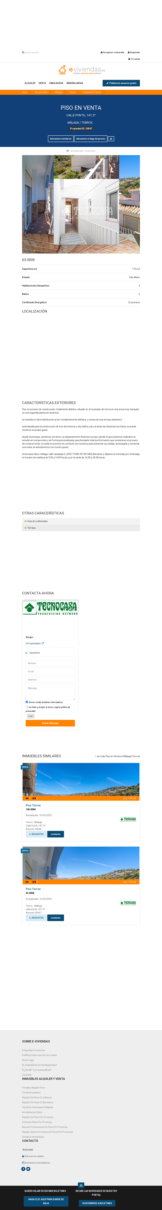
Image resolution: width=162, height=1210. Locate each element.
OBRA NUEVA (56, 83)
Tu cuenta (134, 59)
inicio (24, 92)
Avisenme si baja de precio (90, 138)
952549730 (36, 834)
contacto (56, 834)
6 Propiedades (35, 643)
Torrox (72, 92)
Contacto (27, 1075)
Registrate (134, 52)
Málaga (58, 92)
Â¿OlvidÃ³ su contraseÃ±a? (37, 1070)
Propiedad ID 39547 (92, 92)
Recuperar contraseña (112, 52)
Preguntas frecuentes (33, 1050)
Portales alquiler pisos (33, 1087)
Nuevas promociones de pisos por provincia (44, 1127)
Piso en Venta (41, 92)
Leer (30, 716)
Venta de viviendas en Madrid (37, 1107)
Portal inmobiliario (31, 1092)
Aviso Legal (28, 1060)
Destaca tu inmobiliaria (37, 1162)
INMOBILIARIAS (74, 83)
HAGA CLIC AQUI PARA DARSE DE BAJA (46, 1201)
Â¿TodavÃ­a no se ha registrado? (39, 1065)
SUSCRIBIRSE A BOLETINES (97, 1203)
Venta (25, 767)
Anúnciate (28, 1149)
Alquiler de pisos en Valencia (37, 1097)
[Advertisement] (81, 23)
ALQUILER (30, 83)
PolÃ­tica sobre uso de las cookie (39, 1055)
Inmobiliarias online (32, 1112)
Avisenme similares (61, 138)
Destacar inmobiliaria (33, 1137)
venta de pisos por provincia (37, 1122)
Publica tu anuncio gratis (121, 83)
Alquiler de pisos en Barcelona (37, 1102)
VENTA (42, 83)
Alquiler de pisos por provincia (37, 1117)
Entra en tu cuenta (34, 1156)
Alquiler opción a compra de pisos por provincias (47, 1132)
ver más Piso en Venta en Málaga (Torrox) (117, 756)
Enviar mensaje (50, 723)
